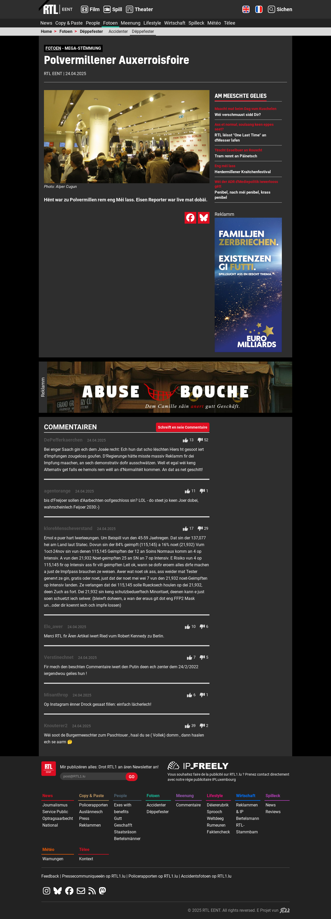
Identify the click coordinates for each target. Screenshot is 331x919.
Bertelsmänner (127, 838)
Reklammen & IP (247, 808)
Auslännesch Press (91, 815)
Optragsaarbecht (57, 818)
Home (46, 31)
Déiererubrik (218, 805)
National (50, 825)
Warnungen (52, 858)
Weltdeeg (215, 818)
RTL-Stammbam (247, 828)
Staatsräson (125, 831)
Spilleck (196, 23)
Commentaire (188, 805)
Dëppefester (91, 31)
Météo (214, 23)
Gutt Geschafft (123, 822)
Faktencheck (218, 831)
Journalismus (54, 805)
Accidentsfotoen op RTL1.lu (206, 876)
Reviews (273, 811)
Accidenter (118, 31)
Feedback (50, 876)
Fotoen (110, 23)
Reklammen (90, 825)
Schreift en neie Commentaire (182, 427)
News (46, 23)
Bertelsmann (247, 818)
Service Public (55, 811)
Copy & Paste (69, 23)
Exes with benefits (122, 808)
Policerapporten (93, 805)
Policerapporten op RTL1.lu (153, 876)
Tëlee (229, 23)
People (93, 23)
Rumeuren (216, 825)
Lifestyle (152, 23)
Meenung (130, 23)
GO (131, 776)
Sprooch (214, 811)
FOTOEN (53, 48)
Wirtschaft (174, 23)
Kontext (86, 858)
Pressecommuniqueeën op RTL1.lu (93, 876)
